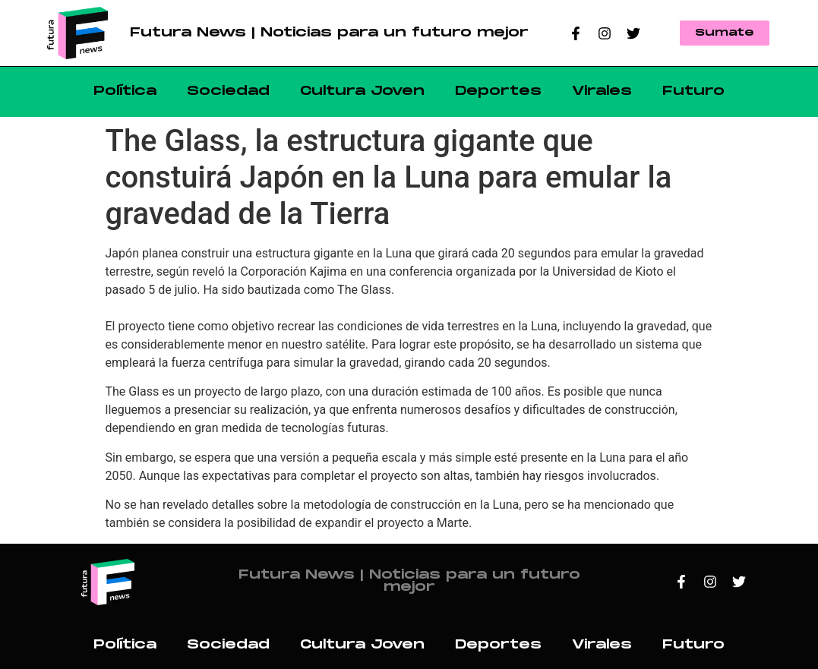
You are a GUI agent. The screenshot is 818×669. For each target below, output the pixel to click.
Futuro (693, 91)
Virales (602, 91)
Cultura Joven (362, 91)
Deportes (498, 91)
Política (124, 91)
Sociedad (228, 91)
